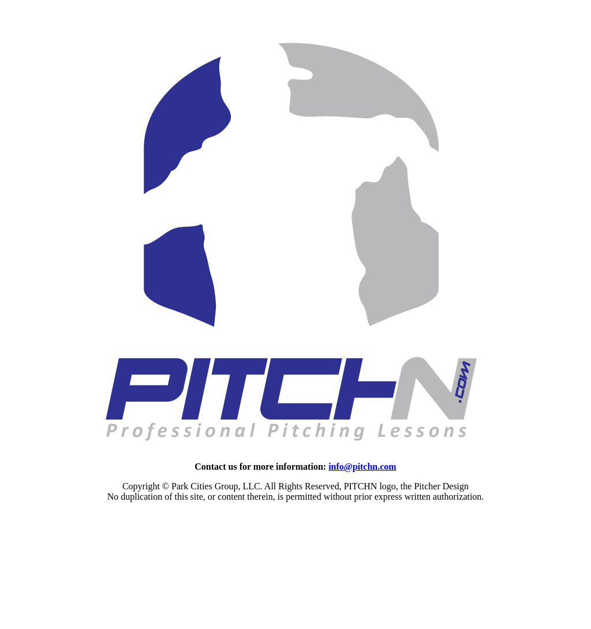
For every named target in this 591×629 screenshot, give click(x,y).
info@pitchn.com (362, 466)
